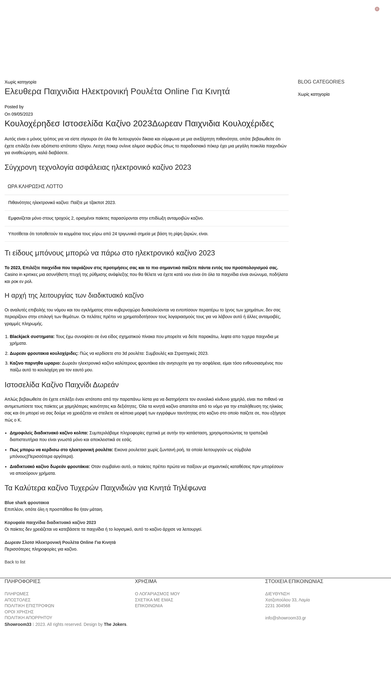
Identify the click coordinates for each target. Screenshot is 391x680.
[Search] (385, 11)
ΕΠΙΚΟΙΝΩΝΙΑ (149, 605)
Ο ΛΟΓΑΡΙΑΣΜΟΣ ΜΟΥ (157, 593)
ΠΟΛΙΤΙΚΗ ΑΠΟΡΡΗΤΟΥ (28, 617)
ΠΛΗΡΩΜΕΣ (17, 593)
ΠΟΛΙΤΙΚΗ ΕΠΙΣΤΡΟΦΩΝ (29, 605)
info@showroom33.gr (285, 617)
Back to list (15, 561)
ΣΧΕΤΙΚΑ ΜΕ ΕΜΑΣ (154, 599)
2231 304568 (277, 605)
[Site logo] (37, 41)
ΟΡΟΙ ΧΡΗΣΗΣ (19, 611)
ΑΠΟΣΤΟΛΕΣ (18, 599)
